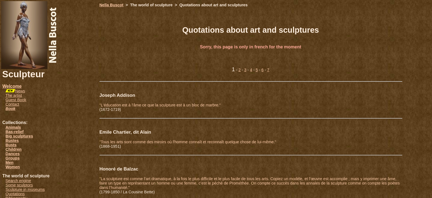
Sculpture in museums (25, 189)
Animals (13, 127)
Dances (13, 154)
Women (13, 167)
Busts (11, 145)
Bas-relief (15, 132)
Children (13, 149)
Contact (12, 104)
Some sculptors (19, 185)
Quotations (15, 194)
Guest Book (16, 100)
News (20, 91)
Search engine (18, 180)
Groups (13, 158)
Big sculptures (19, 136)
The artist (14, 95)
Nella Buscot (111, 5)
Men (9, 162)
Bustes (12, 140)
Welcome (11, 86)
